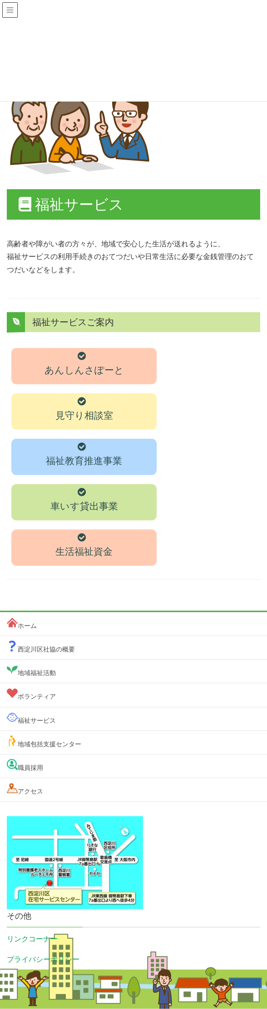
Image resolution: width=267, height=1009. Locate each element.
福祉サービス (37, 720)
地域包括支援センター (49, 744)
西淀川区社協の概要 (46, 649)
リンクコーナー (32, 939)
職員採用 (30, 767)
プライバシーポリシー (43, 959)
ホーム (27, 625)
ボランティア (37, 696)
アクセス (30, 791)
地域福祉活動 (37, 672)
